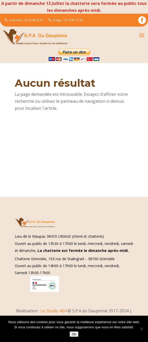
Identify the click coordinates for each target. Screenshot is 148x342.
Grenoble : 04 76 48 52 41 (24, 20)
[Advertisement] (74, 159)
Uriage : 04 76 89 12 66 (65, 20)
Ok (74, 334)
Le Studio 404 (54, 311)
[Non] (141, 328)
